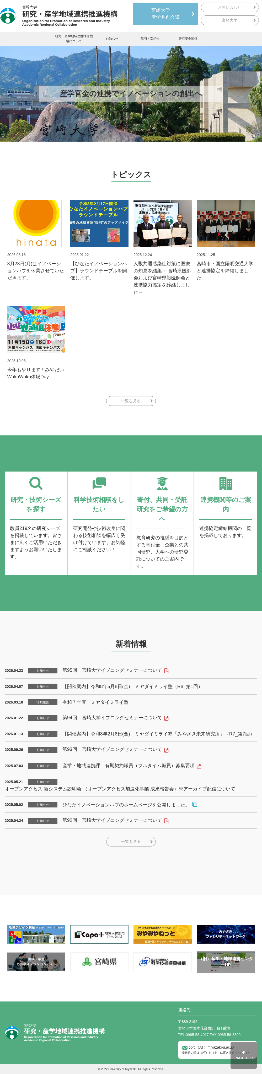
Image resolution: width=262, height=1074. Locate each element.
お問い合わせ (230, 7)
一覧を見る (131, 401)
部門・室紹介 (150, 39)
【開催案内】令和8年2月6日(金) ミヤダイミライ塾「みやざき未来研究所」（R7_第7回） (158, 734)
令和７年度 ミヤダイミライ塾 (95, 702)
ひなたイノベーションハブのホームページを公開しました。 (126, 804)
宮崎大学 (230, 20)
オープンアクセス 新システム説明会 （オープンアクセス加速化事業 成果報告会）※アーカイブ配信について (120, 788)
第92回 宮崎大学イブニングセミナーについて (112, 820)
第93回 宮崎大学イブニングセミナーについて (112, 749)
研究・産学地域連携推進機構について (74, 38)
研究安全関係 (188, 39)
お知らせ (112, 39)
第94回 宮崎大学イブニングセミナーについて (112, 717)
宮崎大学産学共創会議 (165, 14)
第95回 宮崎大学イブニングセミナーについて (112, 670)
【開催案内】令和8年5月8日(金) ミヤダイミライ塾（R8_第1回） (132, 686)
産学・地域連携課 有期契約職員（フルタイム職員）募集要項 (128, 765)
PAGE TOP (243, 1055)
